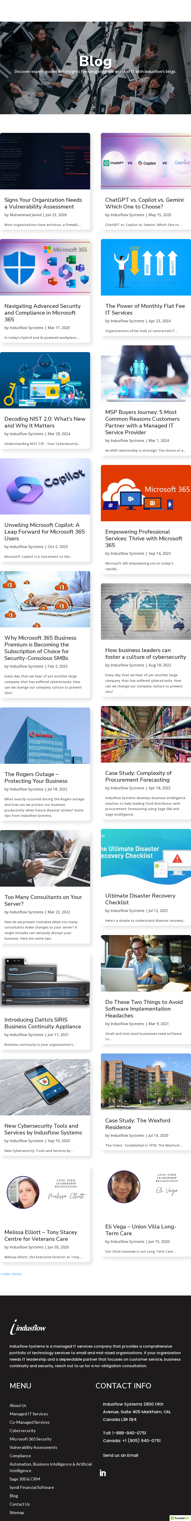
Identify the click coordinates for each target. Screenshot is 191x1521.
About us (18, 1405)
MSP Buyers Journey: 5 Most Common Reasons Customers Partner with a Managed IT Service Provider (142, 422)
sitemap (17, 1512)
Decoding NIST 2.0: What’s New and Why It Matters (44, 422)
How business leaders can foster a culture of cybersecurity (145, 653)
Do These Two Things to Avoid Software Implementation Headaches (144, 1008)
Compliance (20, 1455)
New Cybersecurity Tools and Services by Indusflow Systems (43, 1129)
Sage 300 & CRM (25, 1478)
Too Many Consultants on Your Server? (43, 900)
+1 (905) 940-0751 (141, 1441)
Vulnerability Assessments (33, 1447)
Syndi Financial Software (32, 1487)
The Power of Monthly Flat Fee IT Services (145, 309)
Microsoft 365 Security (30, 1438)
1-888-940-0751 (129, 1433)
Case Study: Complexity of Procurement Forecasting (138, 776)
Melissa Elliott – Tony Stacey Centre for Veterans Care (40, 1235)
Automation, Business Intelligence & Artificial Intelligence (51, 1467)
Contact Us (20, 1504)
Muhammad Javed (25, 214)
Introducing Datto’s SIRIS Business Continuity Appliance (42, 1023)
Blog (14, 1495)
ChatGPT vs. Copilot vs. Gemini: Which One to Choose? (144, 203)
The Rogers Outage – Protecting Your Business (36, 778)
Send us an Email (120, 1455)
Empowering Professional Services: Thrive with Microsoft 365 (143, 538)
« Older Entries (11, 1274)
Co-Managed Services (30, 1422)
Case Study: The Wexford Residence (137, 1124)
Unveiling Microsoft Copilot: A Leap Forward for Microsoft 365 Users (44, 531)
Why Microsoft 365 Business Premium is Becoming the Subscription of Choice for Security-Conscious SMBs (40, 648)
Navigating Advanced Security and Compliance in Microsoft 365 (42, 312)
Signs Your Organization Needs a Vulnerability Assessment (43, 203)
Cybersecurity (23, 1430)
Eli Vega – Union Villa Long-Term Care (141, 1230)
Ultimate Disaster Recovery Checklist (140, 899)
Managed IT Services (29, 1413)
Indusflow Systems (27, 327)
